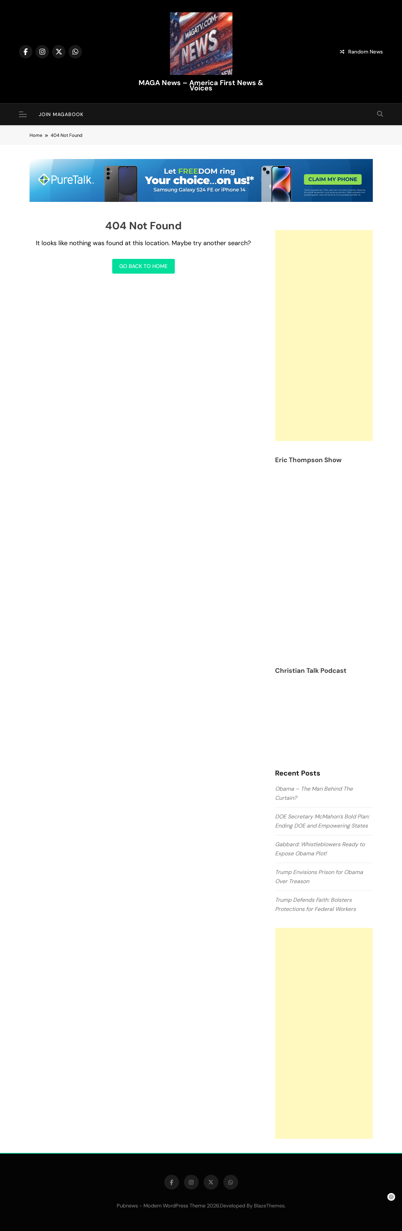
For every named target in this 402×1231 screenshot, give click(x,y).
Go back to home (143, 266)
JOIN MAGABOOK (61, 114)
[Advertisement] (324, 335)
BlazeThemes (269, 1206)
